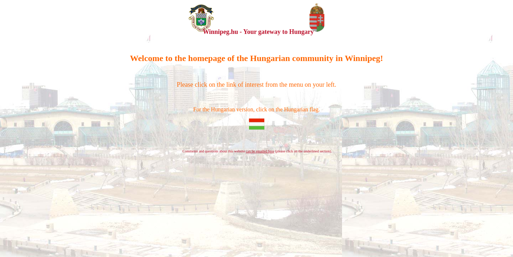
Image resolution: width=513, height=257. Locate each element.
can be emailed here (260, 151)
